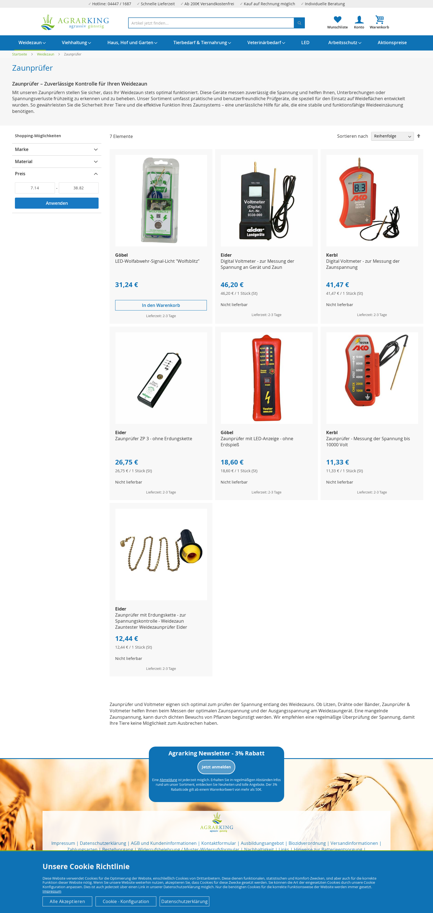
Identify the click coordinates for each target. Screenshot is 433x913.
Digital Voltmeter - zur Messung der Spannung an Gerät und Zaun (257, 264)
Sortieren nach (352, 136)
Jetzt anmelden (216, 766)
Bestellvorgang (117, 849)
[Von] (35, 187)
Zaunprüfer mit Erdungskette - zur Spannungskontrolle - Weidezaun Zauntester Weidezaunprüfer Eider (151, 621)
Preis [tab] (20, 174)
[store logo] (75, 22)
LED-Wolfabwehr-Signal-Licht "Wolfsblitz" (157, 261)
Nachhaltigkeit (259, 849)
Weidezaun (46, 54)
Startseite (20, 54)
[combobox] (216, 22)
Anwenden (57, 203)
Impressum (63, 843)
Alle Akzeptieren (67, 901)
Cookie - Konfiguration (126, 901)
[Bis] (79, 187)
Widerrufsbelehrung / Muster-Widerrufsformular (188, 849)
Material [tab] (23, 161)
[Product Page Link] (161, 245)
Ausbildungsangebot (262, 843)
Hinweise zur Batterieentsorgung (328, 849)
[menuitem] (30, 43)
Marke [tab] (21, 149)
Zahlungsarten (82, 849)
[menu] (216, 43)
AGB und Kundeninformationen (164, 843)
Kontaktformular (218, 843)
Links (284, 849)
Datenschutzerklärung (103, 843)
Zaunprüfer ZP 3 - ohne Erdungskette (153, 439)
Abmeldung (168, 779)
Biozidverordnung (307, 843)
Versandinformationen (354, 843)
